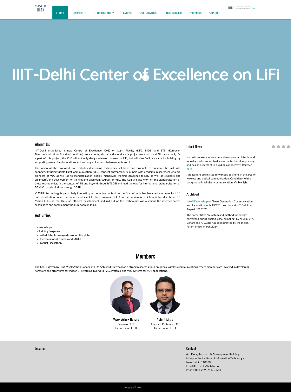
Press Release (173, 12)
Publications (103, 12)
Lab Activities (148, 12)
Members (195, 12)
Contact (214, 12)
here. (190, 169)
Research (77, 12)
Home (60, 12)
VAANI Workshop (197, 202)
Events (127, 12)
